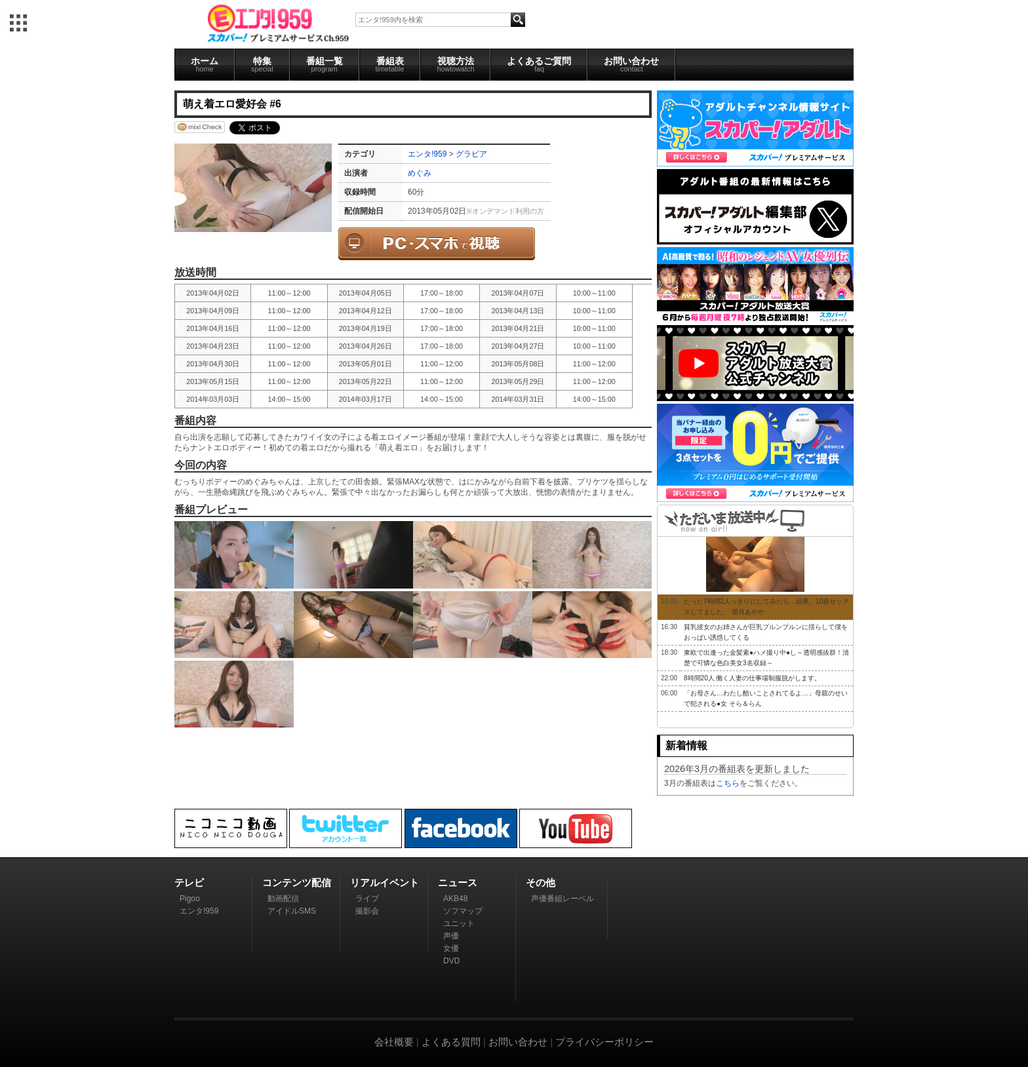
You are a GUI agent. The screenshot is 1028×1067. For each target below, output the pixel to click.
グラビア (471, 154)
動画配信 (283, 898)
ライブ (367, 898)
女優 (451, 948)
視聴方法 (455, 64)
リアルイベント (384, 882)
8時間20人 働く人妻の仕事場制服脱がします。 (752, 678)
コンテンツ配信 (296, 882)
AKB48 (455, 898)
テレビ (189, 882)
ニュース (457, 882)
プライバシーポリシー (604, 1041)
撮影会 (367, 911)
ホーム (204, 64)
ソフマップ (463, 911)
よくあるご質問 (539, 64)
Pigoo (190, 898)
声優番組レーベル (562, 898)
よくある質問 (451, 1041)
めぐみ (419, 173)
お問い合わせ (631, 64)
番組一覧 (324, 64)
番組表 (390, 64)
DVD (451, 960)
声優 (451, 936)
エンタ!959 (427, 154)
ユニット (459, 923)
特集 (262, 64)
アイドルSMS (291, 911)
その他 (540, 882)
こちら (728, 783)
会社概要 (394, 1041)
